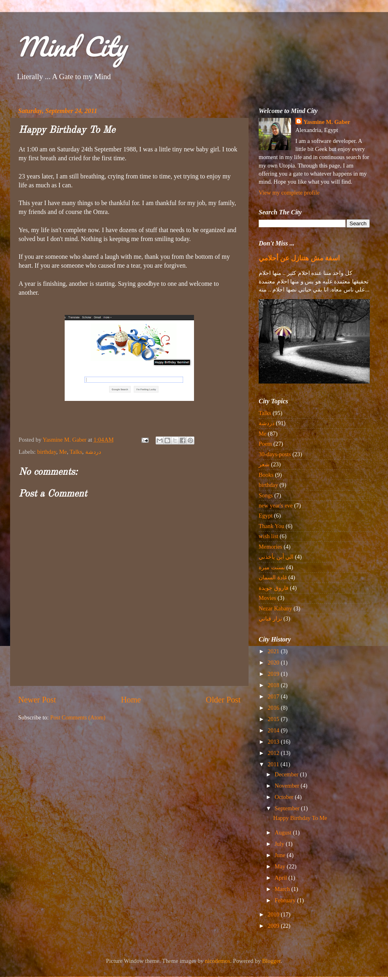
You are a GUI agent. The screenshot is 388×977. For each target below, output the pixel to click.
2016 (274, 707)
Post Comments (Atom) (77, 717)
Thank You (271, 526)
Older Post (223, 699)
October (285, 797)
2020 (274, 662)
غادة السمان (273, 577)
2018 (274, 685)
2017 (274, 696)
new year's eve (276, 505)
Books (266, 475)
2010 (274, 914)
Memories (270, 546)
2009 (274, 925)
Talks (76, 452)
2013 (274, 741)
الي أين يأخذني (276, 556)
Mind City (71, 46)
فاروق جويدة (274, 588)
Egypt (265, 515)
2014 (274, 730)
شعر (264, 464)
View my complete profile (289, 192)
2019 (274, 674)
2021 (274, 651)
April (282, 877)
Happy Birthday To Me (300, 818)
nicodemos (217, 961)
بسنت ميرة (272, 567)
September (288, 808)
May (281, 866)
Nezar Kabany (275, 608)
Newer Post (37, 699)
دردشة (93, 452)
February (286, 900)
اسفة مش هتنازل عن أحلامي (299, 258)
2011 (274, 764)
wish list (268, 536)
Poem (265, 443)
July (280, 844)
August (284, 832)
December (287, 774)
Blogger (271, 961)
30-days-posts (275, 454)
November (288, 785)
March (283, 889)
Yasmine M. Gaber (327, 122)
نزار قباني (270, 618)
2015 (274, 719)
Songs (266, 495)
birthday (46, 452)
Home (131, 699)
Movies (267, 598)
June (281, 855)
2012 (274, 753)
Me (63, 452)
